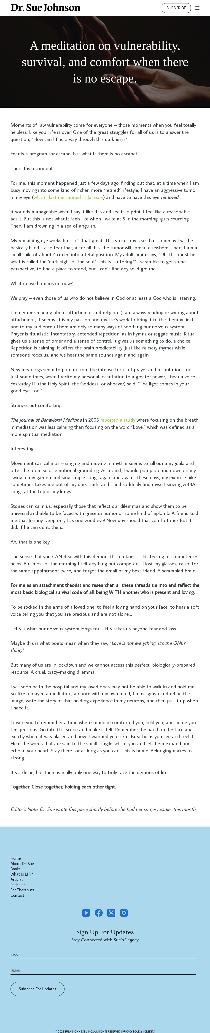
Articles (17, 879)
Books (15, 869)
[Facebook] (99, 913)
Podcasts (18, 885)
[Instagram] (124, 913)
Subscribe (176, 8)
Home (16, 858)
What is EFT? (22, 874)
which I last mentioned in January (68, 197)
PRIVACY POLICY (132, 1025)
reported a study (117, 419)
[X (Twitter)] (111, 913)
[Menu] (197, 8)
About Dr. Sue (22, 864)
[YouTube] (86, 913)
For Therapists (22, 890)
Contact (17, 895)
